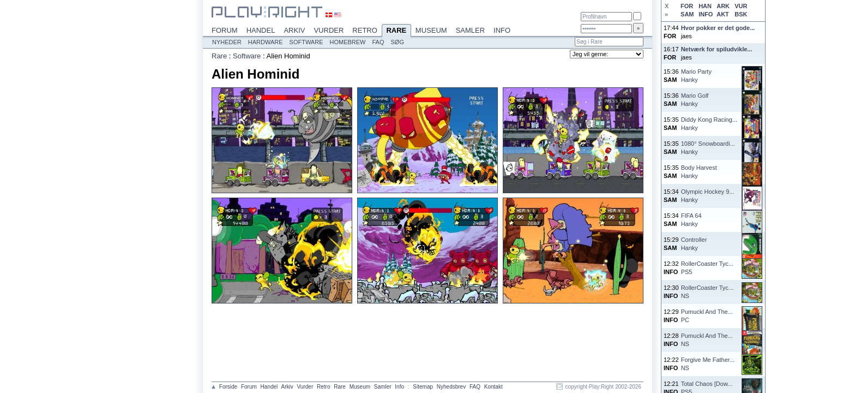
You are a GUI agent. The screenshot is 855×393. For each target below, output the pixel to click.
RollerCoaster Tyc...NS (707, 291)
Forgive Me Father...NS (707, 363)
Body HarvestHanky (699, 171)
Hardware (265, 42)
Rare (396, 31)
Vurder (329, 30)
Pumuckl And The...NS (707, 339)
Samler (470, 30)
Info (501, 30)
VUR (740, 6)
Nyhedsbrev (451, 387)
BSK (740, 14)
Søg (397, 42)
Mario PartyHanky (696, 75)
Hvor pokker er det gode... (718, 28)
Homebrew (348, 42)
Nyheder (227, 42)
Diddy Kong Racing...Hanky (709, 123)
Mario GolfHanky (695, 99)
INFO (706, 14)
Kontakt (493, 387)
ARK (723, 6)
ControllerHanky (694, 243)
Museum (431, 30)
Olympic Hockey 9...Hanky (707, 195)
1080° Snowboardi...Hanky (708, 147)
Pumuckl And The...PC (707, 315)
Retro (364, 30)
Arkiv (294, 30)
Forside (228, 387)
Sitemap (423, 387)
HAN (705, 6)
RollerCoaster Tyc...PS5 (707, 267)
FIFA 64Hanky (691, 219)
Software (306, 42)
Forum (225, 30)
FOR (687, 6)
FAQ (378, 42)
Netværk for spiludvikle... (716, 49)
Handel (260, 30)
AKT (722, 14)
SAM (687, 14)
